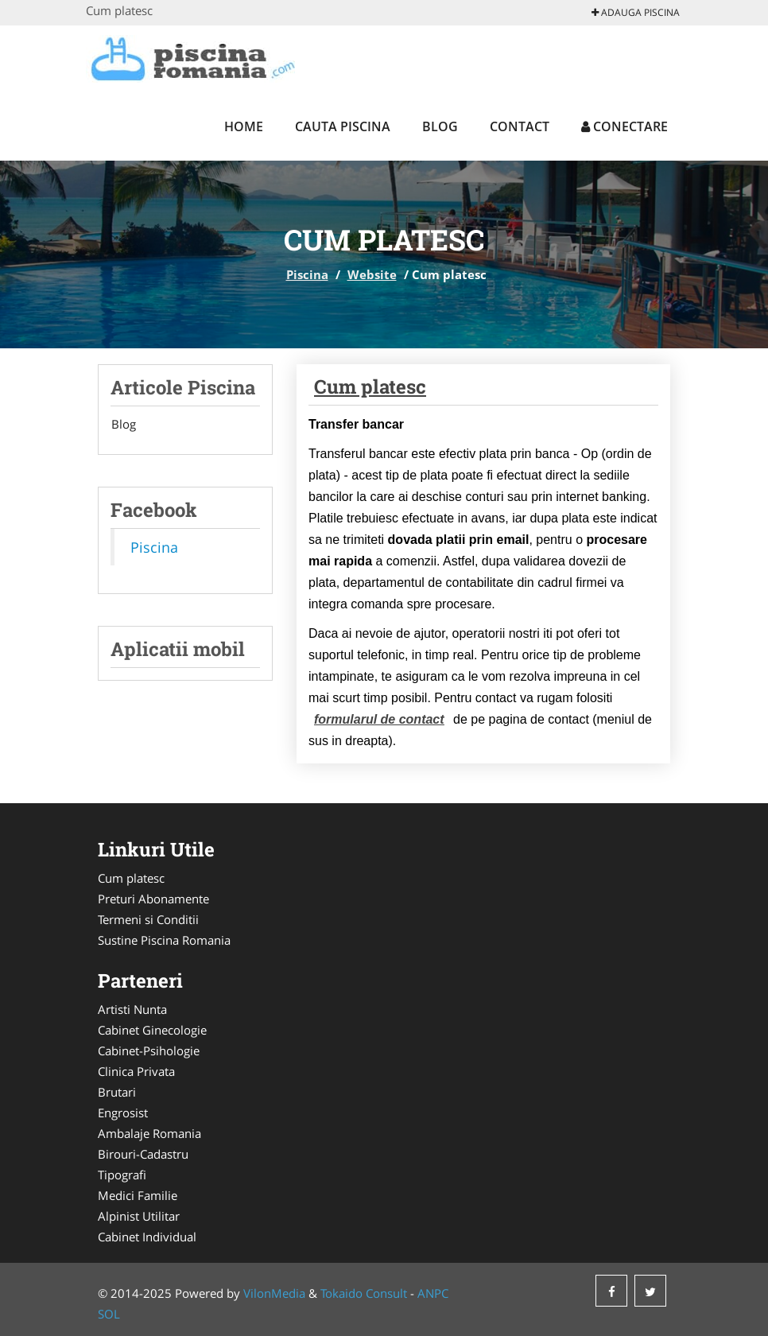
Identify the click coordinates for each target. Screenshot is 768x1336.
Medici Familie (137, 1195)
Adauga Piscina (636, 12)
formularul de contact (379, 719)
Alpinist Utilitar (139, 1216)
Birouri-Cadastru (143, 1154)
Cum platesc (370, 386)
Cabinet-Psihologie (149, 1050)
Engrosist (123, 1112)
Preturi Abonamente (153, 899)
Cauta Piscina (342, 126)
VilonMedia (274, 1293)
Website (372, 274)
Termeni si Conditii (148, 919)
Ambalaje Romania (149, 1133)
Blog (440, 126)
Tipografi (122, 1175)
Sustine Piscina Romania (164, 940)
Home (243, 126)
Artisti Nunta (132, 1009)
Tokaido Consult (363, 1293)
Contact (519, 126)
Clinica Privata (136, 1071)
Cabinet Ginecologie (152, 1030)
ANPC (432, 1293)
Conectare (624, 126)
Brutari (117, 1092)
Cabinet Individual (147, 1237)
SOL (109, 1314)
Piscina (307, 274)
